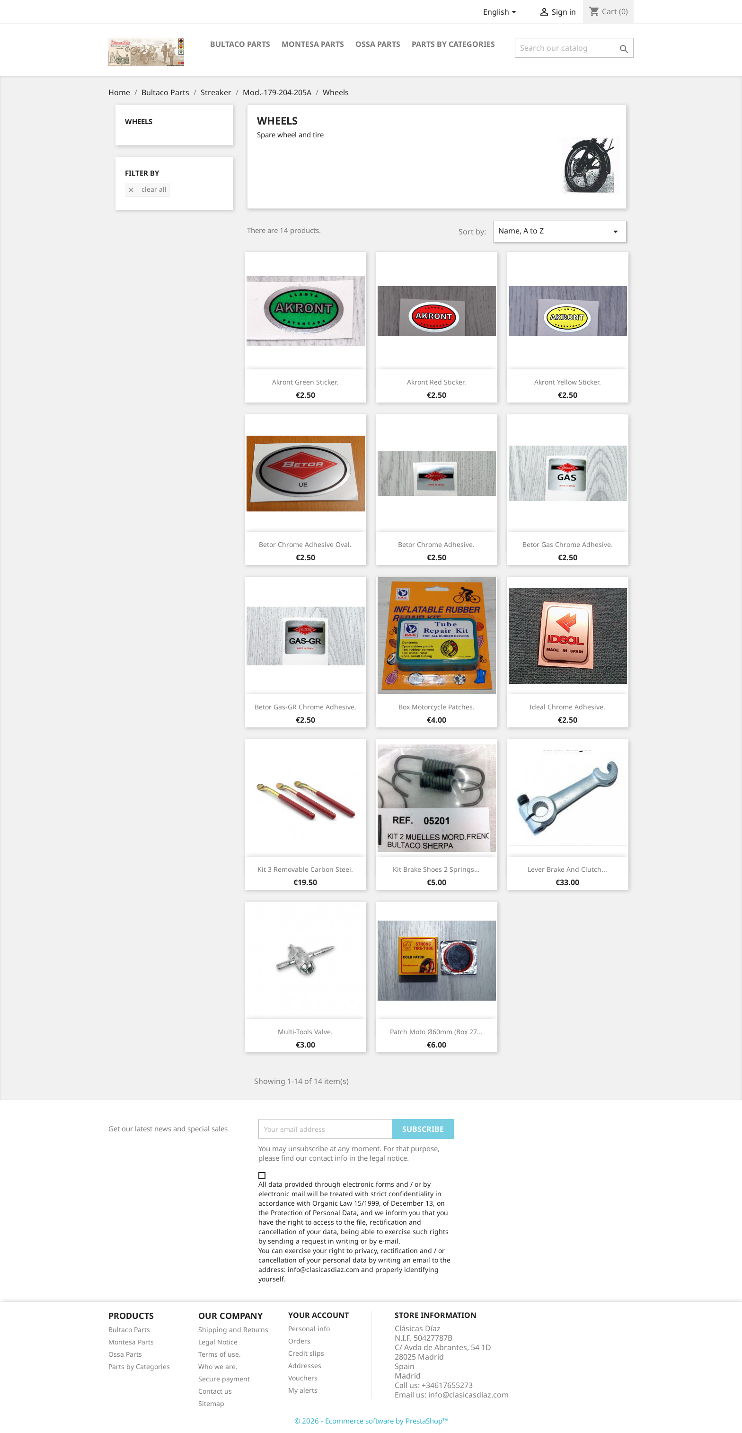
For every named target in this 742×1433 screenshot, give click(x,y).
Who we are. (218, 1366)
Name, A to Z (559, 231)
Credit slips (306, 1353)
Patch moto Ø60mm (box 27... (436, 1031)
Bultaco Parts (240, 44)
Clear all (147, 189)
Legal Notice (218, 1341)
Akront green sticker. (305, 381)
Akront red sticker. (436, 381)
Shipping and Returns (233, 1329)
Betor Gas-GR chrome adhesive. (305, 706)
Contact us (215, 1391)
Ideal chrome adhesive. (567, 706)
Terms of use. (219, 1354)
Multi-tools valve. (305, 1031)
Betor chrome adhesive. (436, 544)
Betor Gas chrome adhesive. (567, 544)
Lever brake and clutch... (567, 869)
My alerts (303, 1390)
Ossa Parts (377, 44)
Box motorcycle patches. (436, 706)
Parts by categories (453, 44)
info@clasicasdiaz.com (468, 1394)
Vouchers (303, 1377)
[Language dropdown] (501, 12)
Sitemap (211, 1403)
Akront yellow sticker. (567, 381)
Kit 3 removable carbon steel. (305, 869)
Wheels (138, 121)
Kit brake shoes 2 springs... (436, 869)
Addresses (304, 1365)
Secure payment (224, 1378)
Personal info (309, 1328)
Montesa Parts (313, 44)
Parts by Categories (139, 1366)
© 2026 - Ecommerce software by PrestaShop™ (371, 1420)
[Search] (574, 48)
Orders (299, 1340)
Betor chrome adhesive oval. (305, 544)
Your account (318, 1315)
